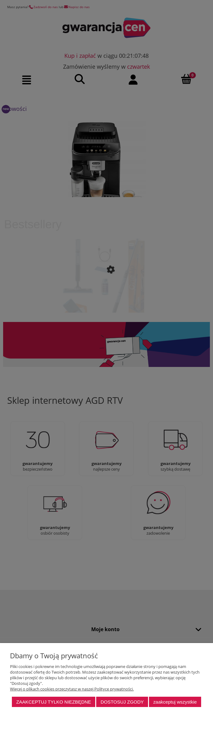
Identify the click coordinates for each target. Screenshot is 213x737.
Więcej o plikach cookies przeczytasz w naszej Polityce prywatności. (72, 689)
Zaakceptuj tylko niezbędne (53, 702)
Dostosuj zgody (122, 702)
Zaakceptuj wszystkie (175, 702)
